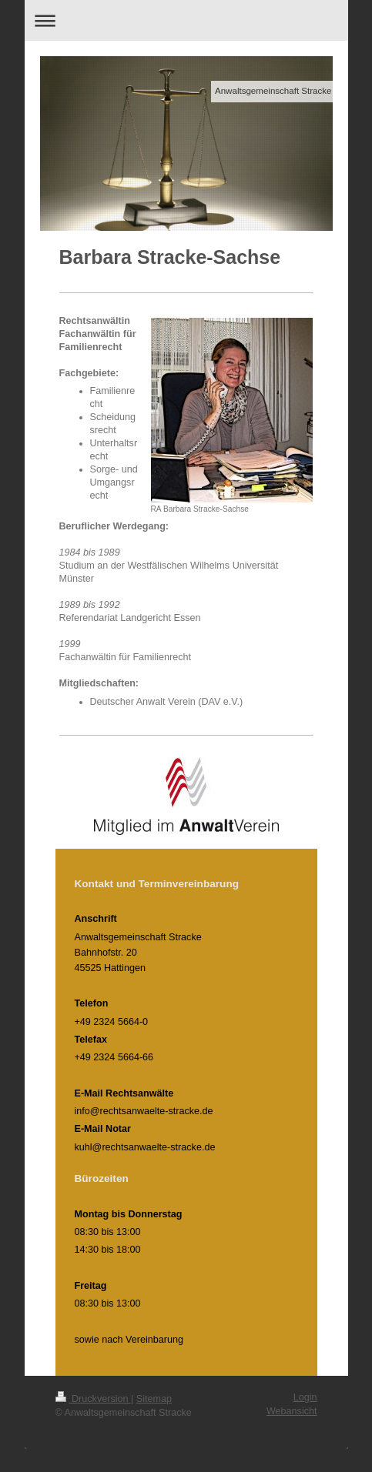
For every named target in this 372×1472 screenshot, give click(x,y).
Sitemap (154, 1399)
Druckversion (93, 1399)
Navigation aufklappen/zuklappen (186, 20)
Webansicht (291, 1411)
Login (305, 1397)
